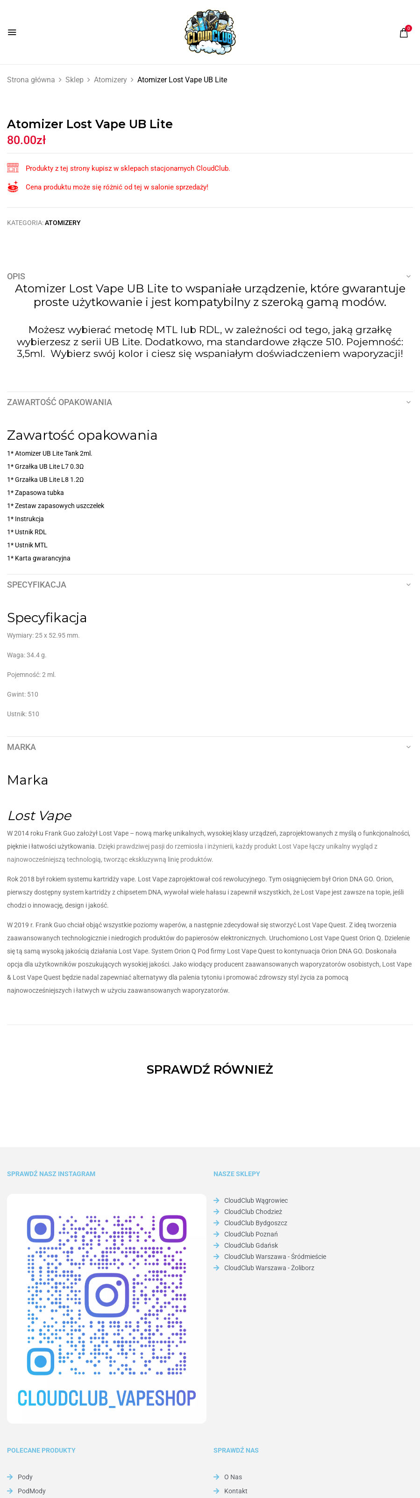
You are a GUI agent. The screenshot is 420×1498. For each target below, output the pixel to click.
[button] (403, 32)
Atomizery (110, 79)
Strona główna (31, 79)
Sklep (74, 79)
